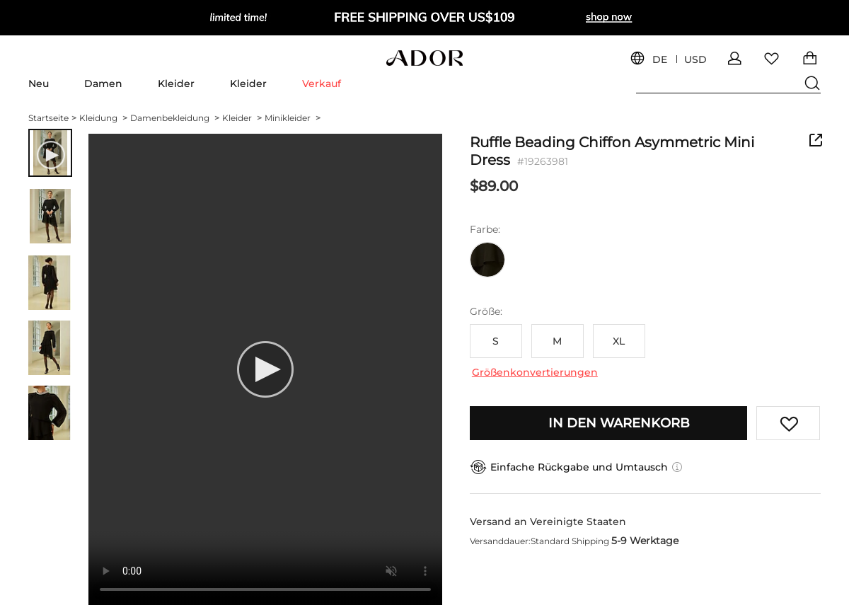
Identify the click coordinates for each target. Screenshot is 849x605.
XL (619, 341)
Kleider (176, 83)
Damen (103, 83)
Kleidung (103, 118)
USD (695, 60)
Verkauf (321, 83)
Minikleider (292, 118)
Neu (38, 83)
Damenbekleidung (174, 118)
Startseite (52, 118)
